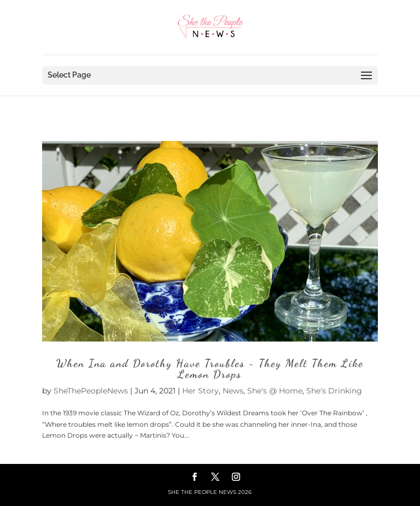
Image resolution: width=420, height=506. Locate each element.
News (233, 391)
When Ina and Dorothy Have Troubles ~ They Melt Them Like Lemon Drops (210, 369)
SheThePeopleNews (91, 391)
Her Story (200, 391)
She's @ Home (274, 391)
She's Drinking (334, 391)
